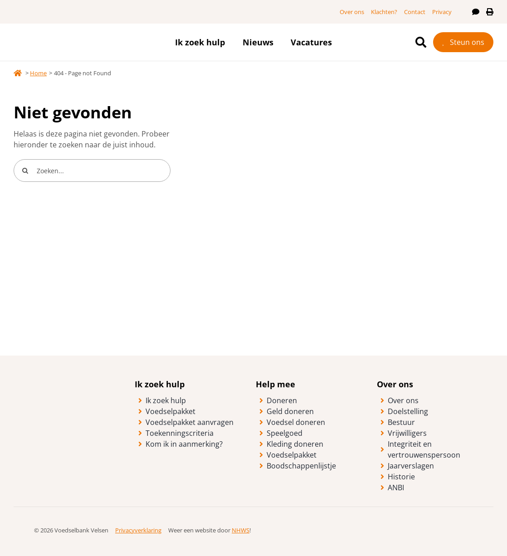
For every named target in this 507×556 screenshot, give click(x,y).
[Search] (25, 170)
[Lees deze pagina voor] (475, 11)
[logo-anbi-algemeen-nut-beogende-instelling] (459, 524)
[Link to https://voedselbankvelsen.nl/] (18, 73)
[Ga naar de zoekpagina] (420, 42)
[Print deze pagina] (489, 11)
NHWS (240, 530)
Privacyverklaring (138, 530)
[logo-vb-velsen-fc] (82, 31)
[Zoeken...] (92, 170)
